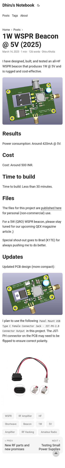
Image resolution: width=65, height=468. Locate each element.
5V (50, 424)
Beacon (27, 424)
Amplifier (10, 432)
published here (51, 208)
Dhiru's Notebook (18, 5)
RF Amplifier (25, 416)
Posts (16, 29)
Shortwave (10, 424)
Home (6, 29)
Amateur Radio (49, 432)
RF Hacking (28, 432)
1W (40, 424)
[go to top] (56, 453)
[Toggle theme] (38, 5)
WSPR (8, 416)
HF (40, 416)
